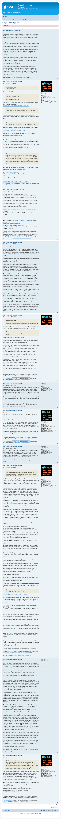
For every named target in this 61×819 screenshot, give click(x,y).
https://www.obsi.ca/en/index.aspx (11, 791)
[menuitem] (5, 17)
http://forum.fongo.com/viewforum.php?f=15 (22, 238)
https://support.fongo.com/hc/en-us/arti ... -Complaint (16, 181)
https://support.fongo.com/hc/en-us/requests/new (15, 191)
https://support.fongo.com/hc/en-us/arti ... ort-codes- (16, 105)
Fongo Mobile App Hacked (12, 23)
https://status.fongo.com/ (12, 172)
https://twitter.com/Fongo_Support (20, 220)
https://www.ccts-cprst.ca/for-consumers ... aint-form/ (16, 184)
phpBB (26, 813)
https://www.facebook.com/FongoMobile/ (13, 226)
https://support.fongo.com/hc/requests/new (21, 235)
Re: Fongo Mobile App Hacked (12, 81)
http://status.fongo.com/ (8, 236)
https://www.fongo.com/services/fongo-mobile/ (14, 130)
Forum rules (5, 25)
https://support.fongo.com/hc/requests (12, 195)
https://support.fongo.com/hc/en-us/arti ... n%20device (16, 419)
